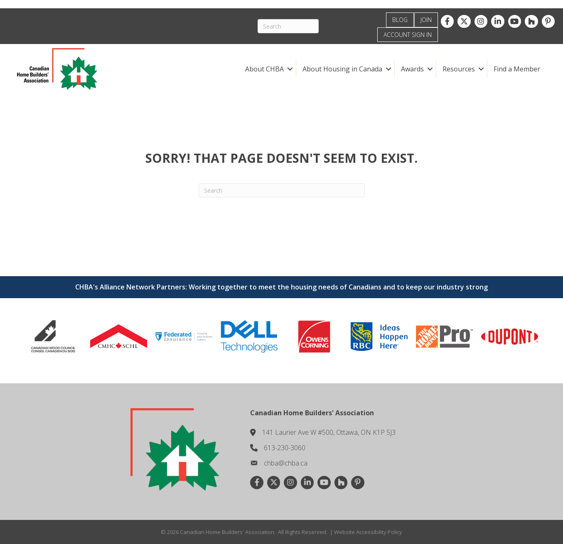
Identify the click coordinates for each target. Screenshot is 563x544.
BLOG (400, 20)
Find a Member (517, 69)
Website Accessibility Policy (368, 532)
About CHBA (264, 69)
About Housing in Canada (342, 69)
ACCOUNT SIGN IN (408, 35)
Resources (459, 69)
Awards (412, 69)
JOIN (426, 20)
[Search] (288, 26)
